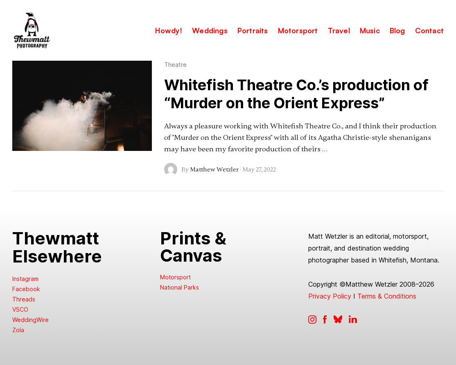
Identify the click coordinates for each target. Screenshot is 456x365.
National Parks (179, 287)
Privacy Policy (329, 296)
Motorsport (175, 277)
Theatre (175, 65)
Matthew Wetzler (214, 169)
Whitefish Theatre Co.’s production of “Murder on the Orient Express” (296, 94)
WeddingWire (30, 319)
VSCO (20, 309)
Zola (18, 329)
